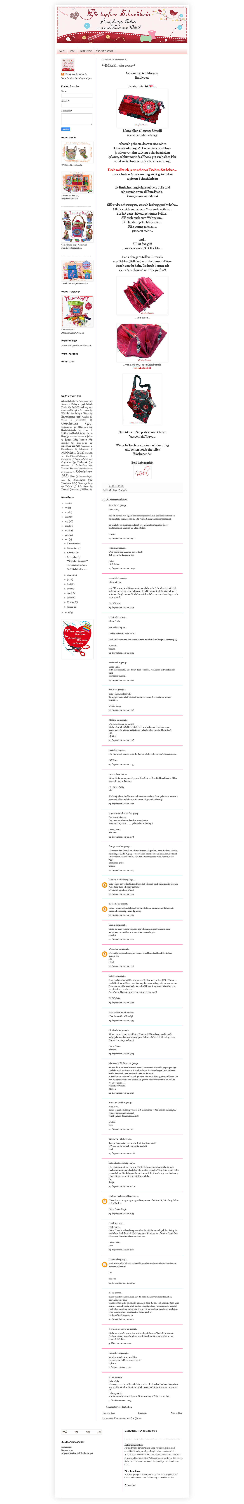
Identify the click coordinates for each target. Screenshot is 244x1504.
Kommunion (85, 446)
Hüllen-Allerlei (70, 433)
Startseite (142, 1413)
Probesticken (67, 468)
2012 (67, 535)
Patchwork (82, 462)
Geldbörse (113, 490)
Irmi (111, 1223)
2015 (67, 521)
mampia (112, 578)
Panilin (112, 925)
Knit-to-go (82, 443)
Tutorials (65, 489)
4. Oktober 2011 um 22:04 (120, 1343)
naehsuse (113, 662)
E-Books (65, 413)
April (70, 593)
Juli (69, 579)
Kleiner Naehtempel (118, 1196)
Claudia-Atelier (116, 879)
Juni (69, 584)
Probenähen (81, 465)
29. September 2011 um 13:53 (121, 1020)
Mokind (112, 720)
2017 (67, 512)
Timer (90, 483)
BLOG (62, 50)
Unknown (113, 949)
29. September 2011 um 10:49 (121, 568)
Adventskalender (68, 401)
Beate (111, 750)
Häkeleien (83, 427)
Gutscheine (66, 427)
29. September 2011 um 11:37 (121, 764)
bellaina (112, 617)
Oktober (71, 552)
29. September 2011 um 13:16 (121, 966)
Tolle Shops (83, 486)
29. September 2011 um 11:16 (121, 710)
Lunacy (112, 774)
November (72, 548)
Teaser (80, 483)
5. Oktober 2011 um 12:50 (120, 1367)
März (69, 598)
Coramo (113, 1259)
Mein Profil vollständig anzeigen (76, 78)
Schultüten (83, 472)
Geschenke (122, 490)
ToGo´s (68, 486)
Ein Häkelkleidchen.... (77, 569)
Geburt (64, 420)
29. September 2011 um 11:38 (121, 803)
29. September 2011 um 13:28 (121, 1002)
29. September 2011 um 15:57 (121, 1093)
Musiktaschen (66, 459)
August (70, 575)
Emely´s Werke (82, 413)
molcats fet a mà (116, 1012)
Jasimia (112, 548)
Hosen (86, 430)
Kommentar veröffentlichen (119, 1407)
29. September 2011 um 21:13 (121, 1213)
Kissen (83, 440)
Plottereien (65, 465)
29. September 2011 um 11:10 (121, 680)
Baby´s (75, 404)
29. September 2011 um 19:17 (121, 1129)
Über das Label (104, 50)
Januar (70, 607)
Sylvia (111, 976)
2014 (67, 526)
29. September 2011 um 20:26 (122, 1153)
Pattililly (112, 505)
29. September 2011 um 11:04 (121, 653)
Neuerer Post (109, 1413)
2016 (67, 517)
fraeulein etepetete (117, 1329)
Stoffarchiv (86, 50)
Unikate (76, 489)
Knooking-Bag (68, 446)
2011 (67, 539)
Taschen (66, 483)
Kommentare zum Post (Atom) (127, 1418)
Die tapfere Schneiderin (75, 74)
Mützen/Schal (81, 459)
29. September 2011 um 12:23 (121, 894)
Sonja (111, 689)
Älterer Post (176, 1413)
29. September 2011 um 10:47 (121, 538)
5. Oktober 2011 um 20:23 (120, 1400)
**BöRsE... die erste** (77, 561)
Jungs (68, 440)
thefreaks (113, 904)
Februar (71, 602)
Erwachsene (68, 417)
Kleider (65, 443)
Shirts (72, 476)
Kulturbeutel (83, 449)
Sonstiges (79, 480)
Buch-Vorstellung (80, 407)
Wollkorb (85, 489)
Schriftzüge (68, 472)
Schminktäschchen (85, 468)
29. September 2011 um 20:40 (122, 1186)
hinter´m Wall (115, 1102)
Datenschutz (67, 1450)
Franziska (113, 1353)
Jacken (89, 436)
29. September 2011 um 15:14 (121, 1053)
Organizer (66, 462)
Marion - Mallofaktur (118, 1063)
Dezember (72, 543)
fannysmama (114, 846)
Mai (69, 589)
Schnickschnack (116, 1163)
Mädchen (68, 452)
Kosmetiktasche (67, 449)
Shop (72, 50)
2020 (67, 503)
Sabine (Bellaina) (130, 261)
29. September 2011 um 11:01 (121, 607)
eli (110, 1293)
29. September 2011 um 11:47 (121, 870)
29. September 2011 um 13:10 (121, 939)
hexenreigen (115, 1139)
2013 (67, 530)
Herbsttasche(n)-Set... (77, 565)
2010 (67, 612)
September (72, 557)
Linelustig (113, 1030)
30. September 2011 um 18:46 (122, 1283)
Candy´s (64, 410)
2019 (67, 507)
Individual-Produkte (77, 436)
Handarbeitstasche (68, 430)
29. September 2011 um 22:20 (121, 1250)
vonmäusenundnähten (119, 813)
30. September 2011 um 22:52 (121, 1319)
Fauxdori (85, 417)
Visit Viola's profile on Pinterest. (76, 346)
